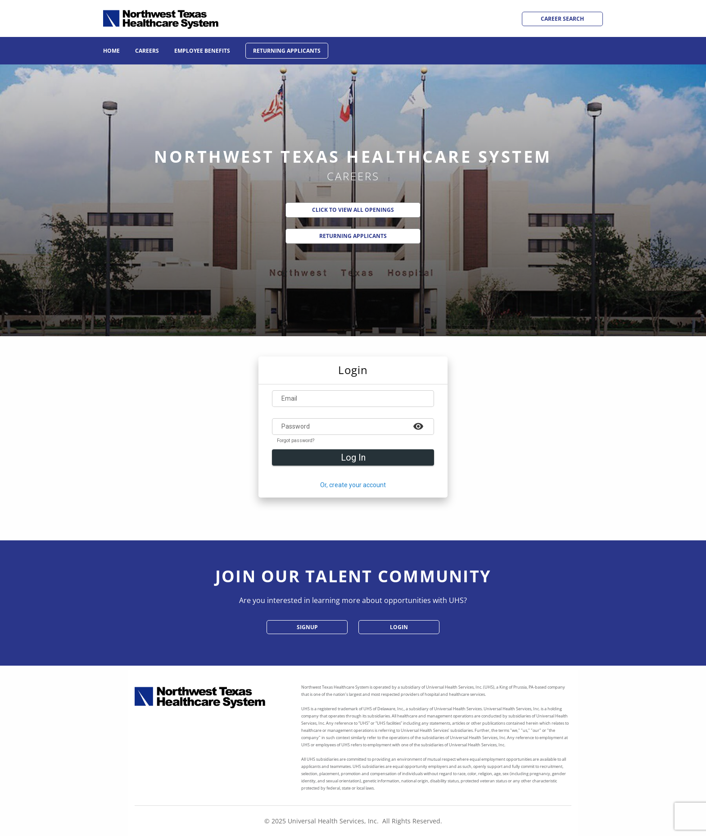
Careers (147, 51)
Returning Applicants (287, 51)
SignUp (307, 627)
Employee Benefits (202, 51)
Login (399, 627)
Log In (353, 457)
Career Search (562, 19)
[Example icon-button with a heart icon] (418, 426)
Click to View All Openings (353, 210)
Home (111, 51)
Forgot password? (295, 440)
